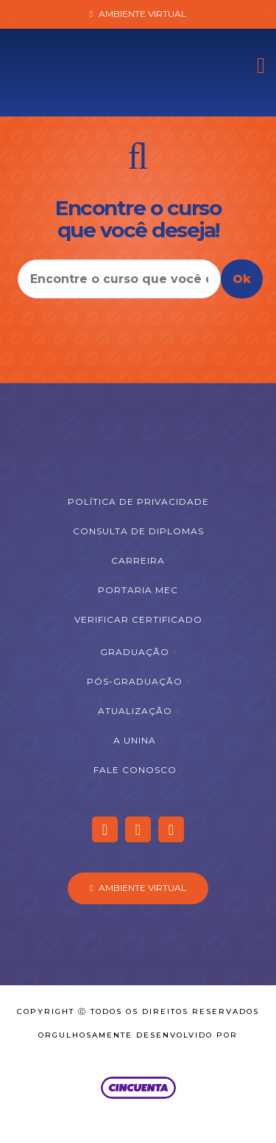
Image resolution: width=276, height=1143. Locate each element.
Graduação (134, 651)
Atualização (135, 710)
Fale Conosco (135, 769)
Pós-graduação (135, 681)
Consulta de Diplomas (138, 530)
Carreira (138, 560)
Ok (242, 279)
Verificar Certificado (138, 619)
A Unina (134, 740)
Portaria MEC (138, 589)
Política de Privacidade (138, 501)
